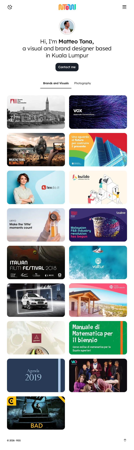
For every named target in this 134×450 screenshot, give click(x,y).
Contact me (67, 67)
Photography (82, 83)
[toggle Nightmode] (10, 7)
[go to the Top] (125, 440)
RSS (18, 440)
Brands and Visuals (56, 83)
